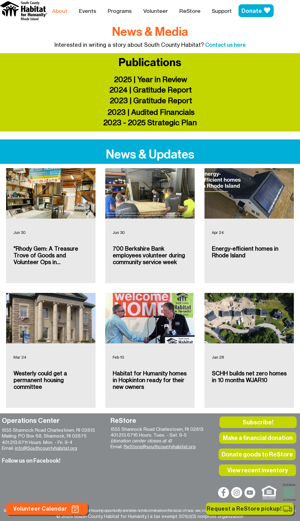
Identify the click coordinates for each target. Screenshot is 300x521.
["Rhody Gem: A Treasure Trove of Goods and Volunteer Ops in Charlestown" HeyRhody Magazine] (51, 193)
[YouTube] (249, 492)
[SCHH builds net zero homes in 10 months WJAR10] (249, 318)
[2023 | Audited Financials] (150, 112)
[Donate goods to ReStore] (257, 454)
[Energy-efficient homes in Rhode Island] (249, 193)
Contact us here (225, 45)
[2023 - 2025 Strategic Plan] (150, 122)
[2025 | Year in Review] (150, 79)
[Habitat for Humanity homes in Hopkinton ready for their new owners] (150, 318)
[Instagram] (236, 492)
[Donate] (256, 10)
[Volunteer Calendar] (47, 509)
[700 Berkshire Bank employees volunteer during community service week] (150, 193)
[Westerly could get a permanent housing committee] (51, 318)
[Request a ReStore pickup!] (250, 509)
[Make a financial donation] (257, 438)
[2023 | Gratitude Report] (150, 100)
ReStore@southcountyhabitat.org (160, 446)
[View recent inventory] (257, 470)
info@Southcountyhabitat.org (46, 448)
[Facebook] (223, 492)
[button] (258, 422)
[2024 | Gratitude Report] (150, 90)
